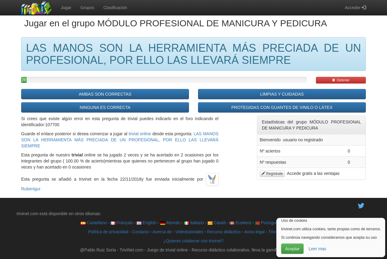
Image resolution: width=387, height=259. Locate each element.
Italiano (194, 222)
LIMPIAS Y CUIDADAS (282, 94)
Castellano (94, 222)
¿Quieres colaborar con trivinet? (193, 240)
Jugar (66, 7)
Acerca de (161, 231)
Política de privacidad (108, 231)
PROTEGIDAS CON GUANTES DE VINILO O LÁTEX (282, 107)
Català (217, 222)
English (147, 222)
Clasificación (115, 7)
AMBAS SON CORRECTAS (105, 94)
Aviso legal (254, 231)
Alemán (170, 222)
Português (267, 222)
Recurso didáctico (224, 231)
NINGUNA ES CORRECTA (105, 107)
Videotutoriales (189, 231)
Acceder (355, 7)
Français (122, 222)
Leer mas (317, 248)
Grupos (87, 7)
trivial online (139, 133)
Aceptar (292, 248)
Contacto (140, 231)
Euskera (240, 222)
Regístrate (272, 174)
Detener (341, 80)
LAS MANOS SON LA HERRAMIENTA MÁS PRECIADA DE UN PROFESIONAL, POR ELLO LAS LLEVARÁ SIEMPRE (120, 139)
